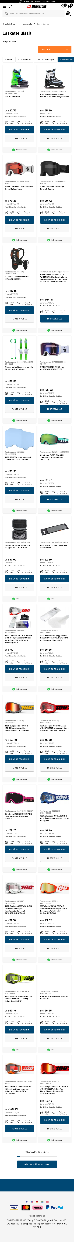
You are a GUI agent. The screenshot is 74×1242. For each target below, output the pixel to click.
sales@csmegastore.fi (44, 1223)
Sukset (8, 59)
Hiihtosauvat (24, 59)
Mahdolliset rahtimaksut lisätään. (15, 117)
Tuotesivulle (19, 138)
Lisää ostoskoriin (19, 129)
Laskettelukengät (45, 59)
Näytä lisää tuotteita (37, 1164)
